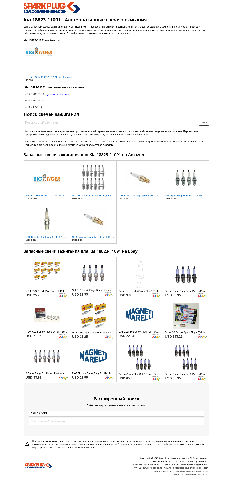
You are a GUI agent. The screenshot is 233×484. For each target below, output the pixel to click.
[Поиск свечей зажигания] (112, 122)
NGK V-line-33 (33, 107)
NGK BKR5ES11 (34, 100)
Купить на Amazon (58, 94)
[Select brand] (116, 414)
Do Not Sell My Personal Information (191, 474)
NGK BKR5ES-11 (34, 94)
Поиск (204, 122)
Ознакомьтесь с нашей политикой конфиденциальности (181, 471)
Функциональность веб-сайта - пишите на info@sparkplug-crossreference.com (171, 467)
